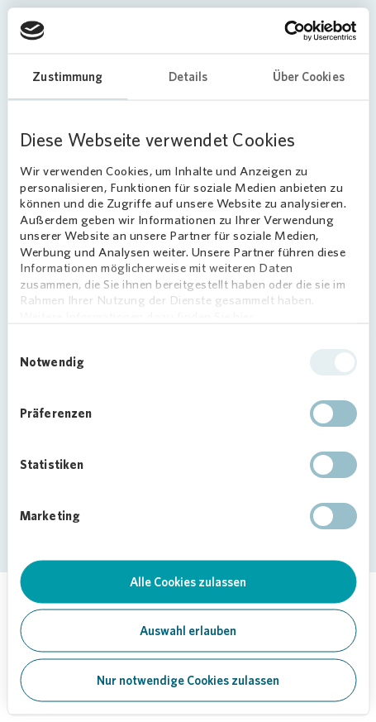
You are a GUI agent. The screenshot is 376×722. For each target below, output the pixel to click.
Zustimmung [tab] (67, 76)
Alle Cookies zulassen (188, 581)
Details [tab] (188, 76)
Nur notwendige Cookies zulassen (188, 679)
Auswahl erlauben (188, 631)
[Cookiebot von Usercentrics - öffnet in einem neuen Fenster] (284, 30)
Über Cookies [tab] (309, 76)
